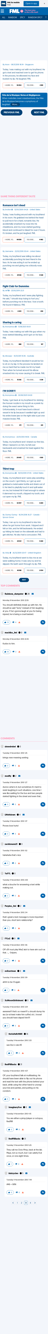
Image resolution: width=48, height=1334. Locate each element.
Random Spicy (35, 18)
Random (12, 18)
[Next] (13, 1203)
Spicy (22, 18)
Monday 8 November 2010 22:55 (16, 600)
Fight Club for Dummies (16, 286)
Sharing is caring (12, 322)
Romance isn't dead (14, 205)
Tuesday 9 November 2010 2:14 (15, 913)
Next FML (39, 112)
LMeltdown (10, 815)
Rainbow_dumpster (14, 594)
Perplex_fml (11, 906)
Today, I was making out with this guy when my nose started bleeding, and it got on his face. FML (24, 335)
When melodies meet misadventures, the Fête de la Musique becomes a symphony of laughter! (23, 100)
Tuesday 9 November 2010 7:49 (19, 1180)
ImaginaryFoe (15, 1107)
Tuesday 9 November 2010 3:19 (15, 978)
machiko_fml (11, 633)
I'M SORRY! (9, 391)
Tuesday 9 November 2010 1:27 (15, 783)
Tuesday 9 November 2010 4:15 (19, 1114)
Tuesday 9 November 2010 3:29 (15, 1007)
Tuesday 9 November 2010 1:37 (15, 821)
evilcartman (10, 971)
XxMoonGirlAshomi (14, 1001)
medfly (8, 776)
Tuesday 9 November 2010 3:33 (19, 1041)
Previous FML (11, 112)
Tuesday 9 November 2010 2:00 (15, 880)
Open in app (31, 4)
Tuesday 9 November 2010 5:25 (19, 1145)
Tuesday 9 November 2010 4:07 (15, 1071)
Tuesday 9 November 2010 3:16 (15, 945)
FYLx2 (8, 939)
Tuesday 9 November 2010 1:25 (15, 753)
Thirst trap (8, 469)
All (3, 18)
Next (24, 580)
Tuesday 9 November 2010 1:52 (15, 851)
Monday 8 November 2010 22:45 (16, 639)
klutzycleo (14, 1173)
